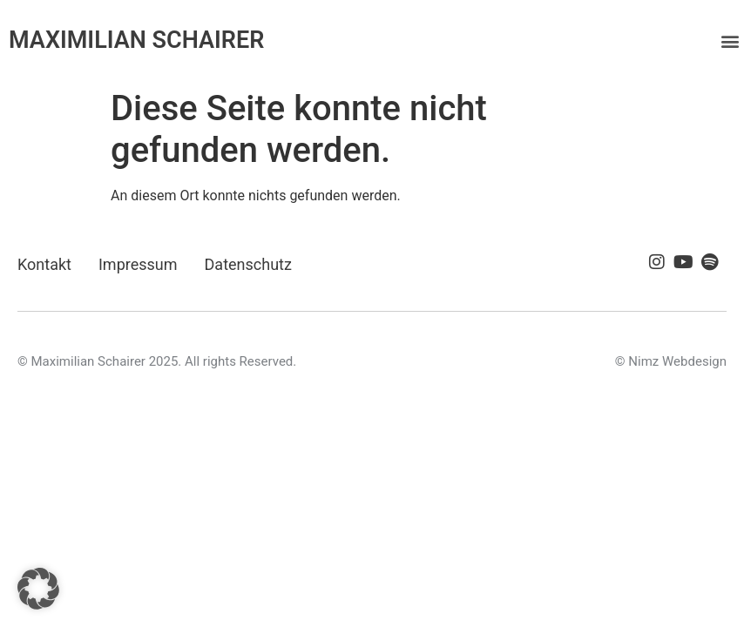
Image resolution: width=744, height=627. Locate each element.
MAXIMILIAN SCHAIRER (136, 40)
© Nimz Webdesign (671, 361)
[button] (729, 40)
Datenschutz (248, 264)
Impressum (138, 264)
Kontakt (44, 264)
